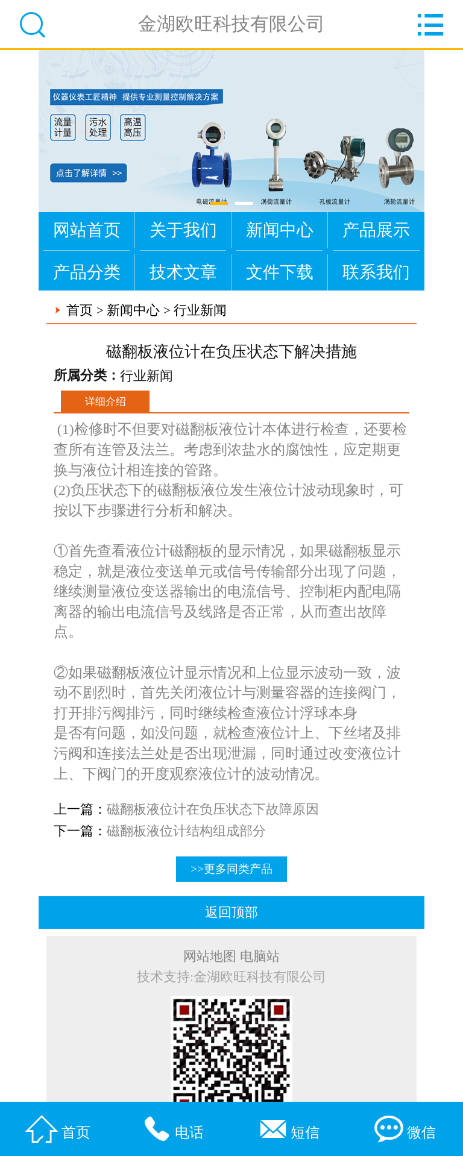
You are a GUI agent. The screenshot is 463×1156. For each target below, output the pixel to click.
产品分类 (87, 272)
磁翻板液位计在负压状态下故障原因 (213, 809)
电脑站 (260, 956)
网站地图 (209, 956)
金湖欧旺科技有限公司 (231, 23)
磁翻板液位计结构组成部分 (186, 831)
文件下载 (279, 272)
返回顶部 (231, 912)
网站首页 (87, 230)
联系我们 (376, 272)
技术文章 (183, 272)
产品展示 (376, 230)
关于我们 (183, 230)
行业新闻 (200, 310)
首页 (79, 310)
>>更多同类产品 (231, 868)
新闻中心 (279, 230)
